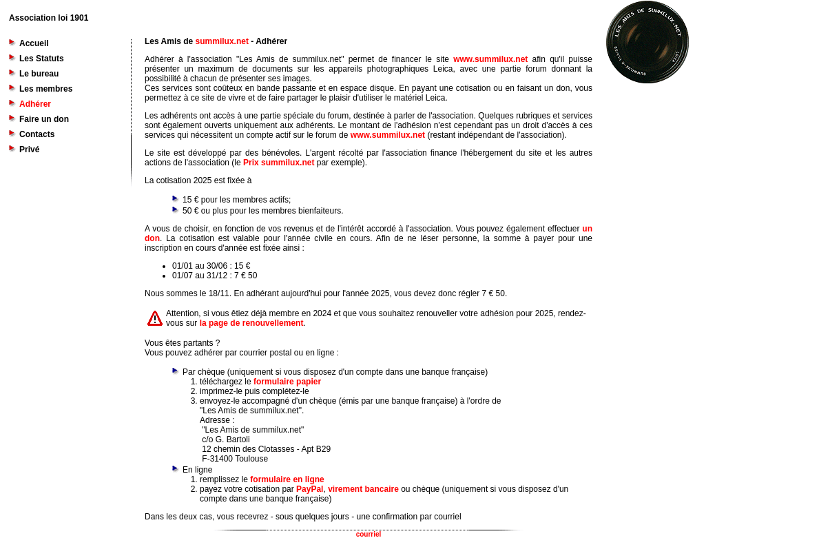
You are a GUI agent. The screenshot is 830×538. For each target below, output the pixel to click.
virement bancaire (363, 489)
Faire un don (44, 119)
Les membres (45, 89)
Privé (29, 149)
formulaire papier (287, 381)
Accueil (34, 43)
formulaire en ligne (287, 479)
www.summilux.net (490, 59)
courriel (369, 534)
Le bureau (39, 74)
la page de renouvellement (252, 323)
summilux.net (222, 41)
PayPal (309, 489)
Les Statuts (41, 58)
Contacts (36, 134)
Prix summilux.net (278, 162)
